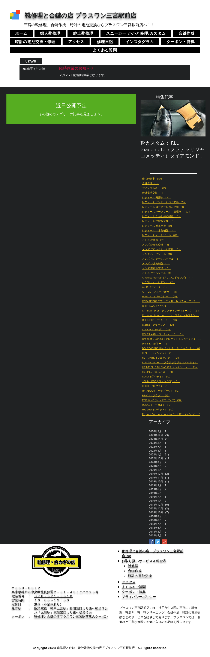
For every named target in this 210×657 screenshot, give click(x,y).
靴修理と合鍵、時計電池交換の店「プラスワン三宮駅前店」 (97, 648)
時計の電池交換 (140, 575)
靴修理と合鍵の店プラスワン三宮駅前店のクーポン (71, 616)
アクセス (128, 581)
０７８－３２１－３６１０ (53, 596)
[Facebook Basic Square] (151, 541)
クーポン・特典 (134, 591)
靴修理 (133, 565)
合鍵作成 (135, 570)
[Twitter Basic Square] (157, 541)
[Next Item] (199, 118)
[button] (139, 41)
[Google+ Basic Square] (164, 541)
